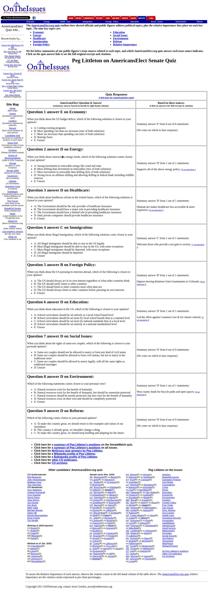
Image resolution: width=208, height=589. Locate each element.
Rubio (33, 530)
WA (127, 556)
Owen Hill (32, 513)
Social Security (169, 536)
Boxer (34, 528)
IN (91, 553)
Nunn (110, 525)
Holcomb (96, 556)
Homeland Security (171, 518)
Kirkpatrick (97, 495)
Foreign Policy (41, 44)
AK (91, 477)
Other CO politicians (172, 553)
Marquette (149, 507)
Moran (133, 474)
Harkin (33, 548)
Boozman (98, 487)
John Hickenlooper (36, 479)
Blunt (133, 500)
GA (91, 525)
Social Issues (120, 35)
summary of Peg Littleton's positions (77, 444)
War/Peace (167, 543)
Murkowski (99, 477)
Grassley (97, 536)
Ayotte (133, 510)
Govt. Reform (168, 510)
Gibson (143, 523)
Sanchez (98, 497)
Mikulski (35, 536)
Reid (33, 538)
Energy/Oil (167, 495)
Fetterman (134, 543)
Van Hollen (151, 492)
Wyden (133, 533)
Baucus (34, 553)
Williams (147, 548)
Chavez (96, 500)
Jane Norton (33, 500)
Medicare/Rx (168, 530)
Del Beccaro (112, 500)
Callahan (133, 536)
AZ (91, 492)
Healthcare (39, 38)
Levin (33, 551)
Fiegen (111, 536)
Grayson (96, 523)
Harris (112, 497)
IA (91, 536)
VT (127, 553)
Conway (145, 479)
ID (91, 543)
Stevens (108, 479)
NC (127, 502)
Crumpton (111, 482)
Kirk (94, 548)
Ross (154, 502)
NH (127, 510)
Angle (131, 518)
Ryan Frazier (33, 518)
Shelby (97, 482)
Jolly (95, 518)
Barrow (95, 528)
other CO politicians (64, 459)
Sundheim (97, 502)
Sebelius (147, 477)
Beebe (108, 490)
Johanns (35, 556)
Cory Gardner (34, 495)
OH (127, 525)
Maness (133, 487)
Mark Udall (32, 507)
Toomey (134, 538)
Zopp (117, 548)
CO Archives (168, 556)
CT (91, 513)
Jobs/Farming (169, 528)
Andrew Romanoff (36, 492)
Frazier (109, 507)
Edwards (135, 492)
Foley (106, 515)
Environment (120, 38)
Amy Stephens (34, 490)
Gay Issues (167, 507)
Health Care (168, 515)
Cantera (96, 520)
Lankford (134, 530)
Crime (165, 487)
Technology (167, 541)
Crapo (96, 543)
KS (127, 474)
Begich (114, 477)
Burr (132, 502)
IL (91, 548)
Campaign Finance (171, 479)
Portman (134, 525)
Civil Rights (167, 482)
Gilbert (95, 490)
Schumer (134, 520)
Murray (134, 556)
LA (127, 484)
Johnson (35, 559)
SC (127, 546)
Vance (147, 556)
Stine (146, 533)
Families (166, 500)
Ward (110, 492)
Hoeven (134, 507)
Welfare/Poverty (170, 546)
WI (127, 559)
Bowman (96, 484)
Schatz (96, 533)
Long (131, 523)
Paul (132, 479)
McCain (97, 492)
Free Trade (167, 505)
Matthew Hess (34, 482)
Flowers (133, 495)
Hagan (145, 505)
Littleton (110, 510)
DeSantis (108, 518)
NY (127, 520)
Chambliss (36, 546)
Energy (37, 35)
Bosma (95, 559)
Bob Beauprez (34, 477)
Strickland (150, 525)
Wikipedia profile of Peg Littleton (74, 453)
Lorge (131, 561)
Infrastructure (168, 525)
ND (127, 507)
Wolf (94, 515)
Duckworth (97, 551)
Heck (152, 515)
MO (127, 500)
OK (127, 530)
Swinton (144, 551)
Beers (144, 518)
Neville (95, 507)
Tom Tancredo (34, 484)
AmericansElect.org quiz (45, 25)
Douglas (133, 497)
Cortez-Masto (136, 515)
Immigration (40, 41)
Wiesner (133, 477)
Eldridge (114, 487)
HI (91, 533)
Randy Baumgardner (37, 515)
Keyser (95, 510)
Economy (38, 32)
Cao (131, 490)
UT (127, 551)
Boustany (148, 484)
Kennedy (147, 487)
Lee (132, 551)
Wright (132, 505)
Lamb (95, 479)
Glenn (111, 505)
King (147, 520)
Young (111, 556)
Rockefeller (36, 561)
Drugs (165, 490)
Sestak (132, 541)
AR (91, 487)
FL (91, 518)
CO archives (59, 463)
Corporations (168, 484)
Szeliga (146, 495)
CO (91, 505)
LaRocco (110, 543)
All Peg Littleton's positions (175, 551)
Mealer (112, 495)
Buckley (96, 530)
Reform (117, 41)
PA (127, 538)
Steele (146, 497)
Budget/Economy (170, 477)
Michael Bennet (35, 510)
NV (127, 515)
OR (127, 533)
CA (91, 497)
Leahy (133, 553)
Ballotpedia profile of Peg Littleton (75, 456)
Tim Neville (32, 520)
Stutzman (97, 553)
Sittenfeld (133, 528)
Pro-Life (110, 546)
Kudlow (114, 513)
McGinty (146, 541)
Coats (33, 533)
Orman (146, 474)
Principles (167, 533)
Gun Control (168, 513)
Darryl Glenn (33, 497)
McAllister (144, 490)
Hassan (146, 510)
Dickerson (147, 546)
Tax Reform (167, 538)
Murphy (110, 520)
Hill (110, 553)
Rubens (132, 513)
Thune (133, 548)
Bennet (97, 505)
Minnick (96, 546)
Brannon (113, 502)
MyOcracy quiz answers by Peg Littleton (77, 450)
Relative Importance (125, 44)
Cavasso (110, 533)
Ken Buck (32, 505)
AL (91, 482)
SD (127, 548)
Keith (109, 523)
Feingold (149, 559)
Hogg (95, 538)
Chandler (133, 482)
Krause (107, 538)
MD (127, 492)
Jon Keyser (32, 502)
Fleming (134, 484)
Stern (146, 538)
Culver (95, 541)
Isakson (98, 525)
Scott (132, 546)
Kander (145, 500)
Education (119, 32)
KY (127, 479)
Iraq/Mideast (168, 523)
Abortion (166, 474)
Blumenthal (99, 513)
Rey (143, 502)
